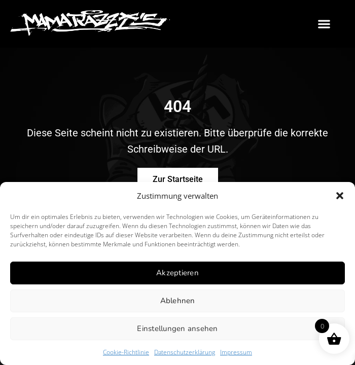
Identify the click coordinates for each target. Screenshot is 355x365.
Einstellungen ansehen (177, 328)
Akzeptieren (177, 273)
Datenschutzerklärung (184, 352)
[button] (340, 196)
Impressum (236, 352)
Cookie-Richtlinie (126, 352)
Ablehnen (177, 301)
